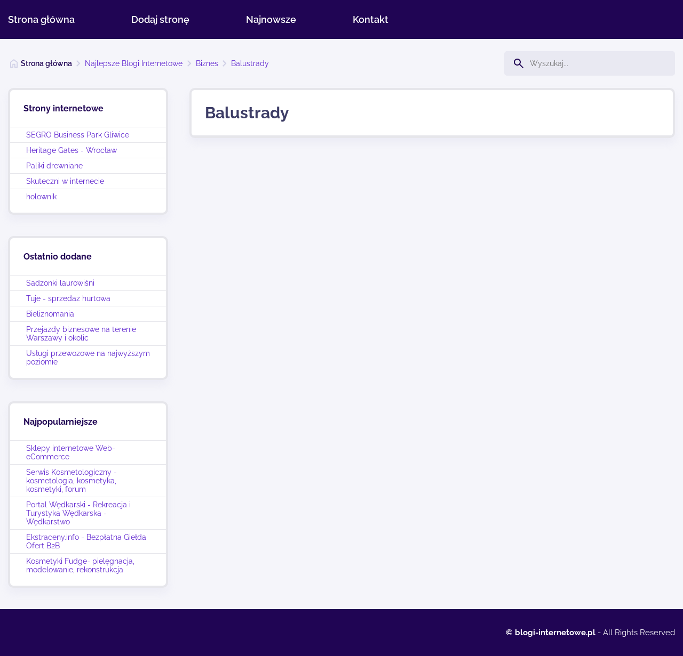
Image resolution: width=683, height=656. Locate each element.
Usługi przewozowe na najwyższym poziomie (88, 357)
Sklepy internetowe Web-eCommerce (70, 452)
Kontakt (370, 19)
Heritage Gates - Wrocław (71, 150)
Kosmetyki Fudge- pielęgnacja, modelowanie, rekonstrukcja (80, 565)
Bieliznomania (50, 314)
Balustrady (250, 63)
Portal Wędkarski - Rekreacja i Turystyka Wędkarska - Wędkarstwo (78, 513)
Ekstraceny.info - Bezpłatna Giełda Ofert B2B (86, 541)
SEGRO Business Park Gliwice (77, 135)
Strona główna (41, 19)
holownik (41, 196)
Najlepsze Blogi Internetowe (133, 63)
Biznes (207, 63)
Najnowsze (271, 19)
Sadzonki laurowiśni (60, 283)
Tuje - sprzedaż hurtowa (68, 298)
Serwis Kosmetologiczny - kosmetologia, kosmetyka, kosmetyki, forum (71, 480)
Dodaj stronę (160, 19)
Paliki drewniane (54, 165)
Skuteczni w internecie (65, 181)
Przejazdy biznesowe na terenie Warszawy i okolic (81, 333)
